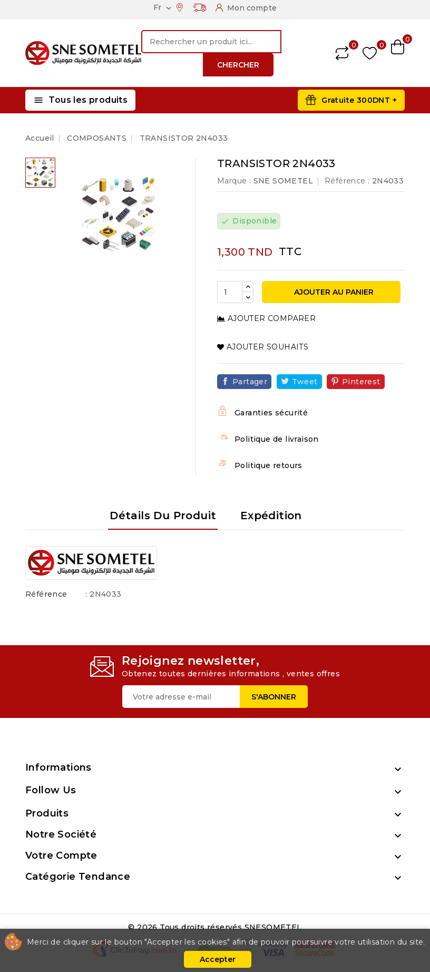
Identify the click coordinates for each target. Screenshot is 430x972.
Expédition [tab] (271, 515)
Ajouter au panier (333, 292)
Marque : (234, 181)
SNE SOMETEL (283, 181)
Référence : (347, 181)
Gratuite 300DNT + (359, 100)
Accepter (218, 959)
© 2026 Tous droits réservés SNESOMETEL (214, 927)
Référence (46, 594)
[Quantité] (229, 292)
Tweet (305, 381)
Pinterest (361, 381)
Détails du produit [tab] (163, 515)
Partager (249, 381)
